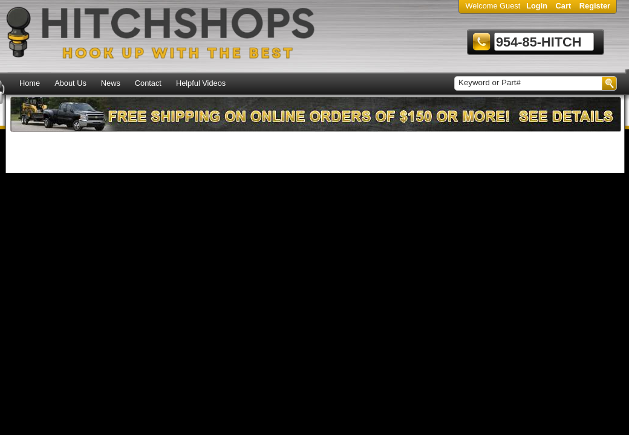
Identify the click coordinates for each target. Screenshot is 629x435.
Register (594, 5)
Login (536, 5)
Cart (564, 5)
